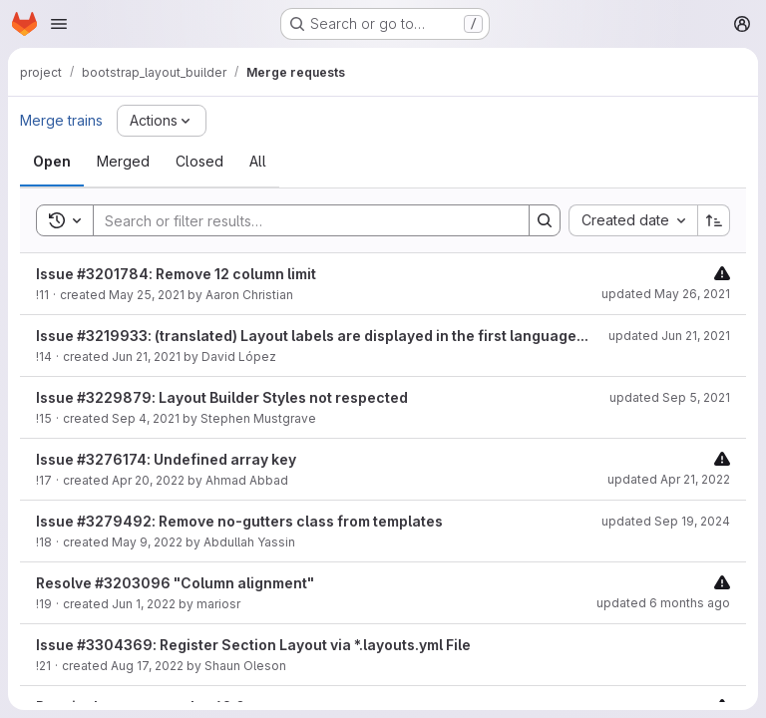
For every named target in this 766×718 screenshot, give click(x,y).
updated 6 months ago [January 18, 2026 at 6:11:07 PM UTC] (663, 602)
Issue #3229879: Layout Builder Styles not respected (222, 397)
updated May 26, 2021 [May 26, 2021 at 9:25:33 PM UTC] (665, 293)
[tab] (52, 161)
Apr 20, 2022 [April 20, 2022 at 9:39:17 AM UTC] (148, 480)
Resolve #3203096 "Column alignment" (175, 582)
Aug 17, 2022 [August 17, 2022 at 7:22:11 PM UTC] (147, 665)
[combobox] (633, 220)
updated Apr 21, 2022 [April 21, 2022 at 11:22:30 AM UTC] (668, 479)
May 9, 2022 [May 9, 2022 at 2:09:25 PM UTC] (147, 542)
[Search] (301, 220)
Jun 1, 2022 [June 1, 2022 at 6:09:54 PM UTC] (144, 603)
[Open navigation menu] (59, 24)
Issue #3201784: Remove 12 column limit (176, 273)
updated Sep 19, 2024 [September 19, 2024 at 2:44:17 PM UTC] (665, 521)
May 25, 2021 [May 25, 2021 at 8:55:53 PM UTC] (147, 294)
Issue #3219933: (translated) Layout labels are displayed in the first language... (312, 335)
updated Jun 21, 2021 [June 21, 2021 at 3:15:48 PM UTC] (669, 335)
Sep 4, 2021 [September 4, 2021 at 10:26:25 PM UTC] (146, 418)
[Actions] (161, 121)
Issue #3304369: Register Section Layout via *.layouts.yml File (253, 644)
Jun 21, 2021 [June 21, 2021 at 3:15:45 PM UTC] (146, 356)
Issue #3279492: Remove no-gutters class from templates (239, 521)
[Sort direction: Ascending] (714, 220)
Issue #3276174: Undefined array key (166, 459)
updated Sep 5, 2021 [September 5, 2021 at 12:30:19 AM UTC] (669, 397)
